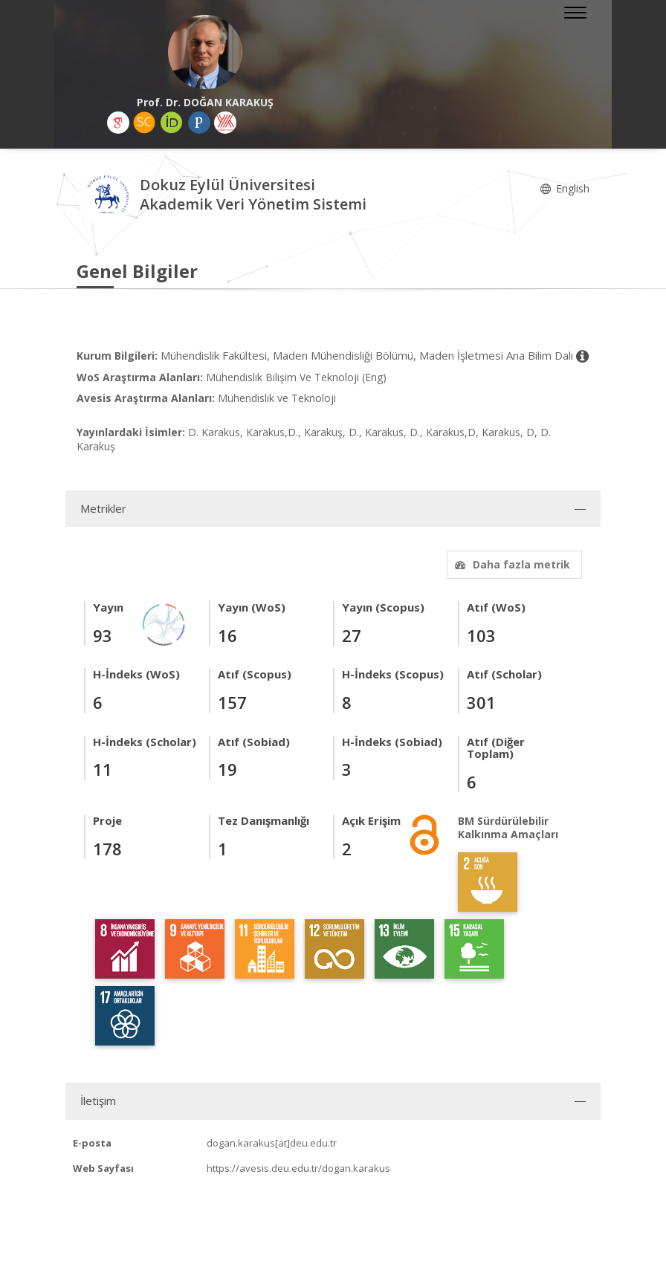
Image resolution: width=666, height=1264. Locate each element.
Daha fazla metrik (510, 564)
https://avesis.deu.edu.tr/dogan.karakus (298, 1168)
